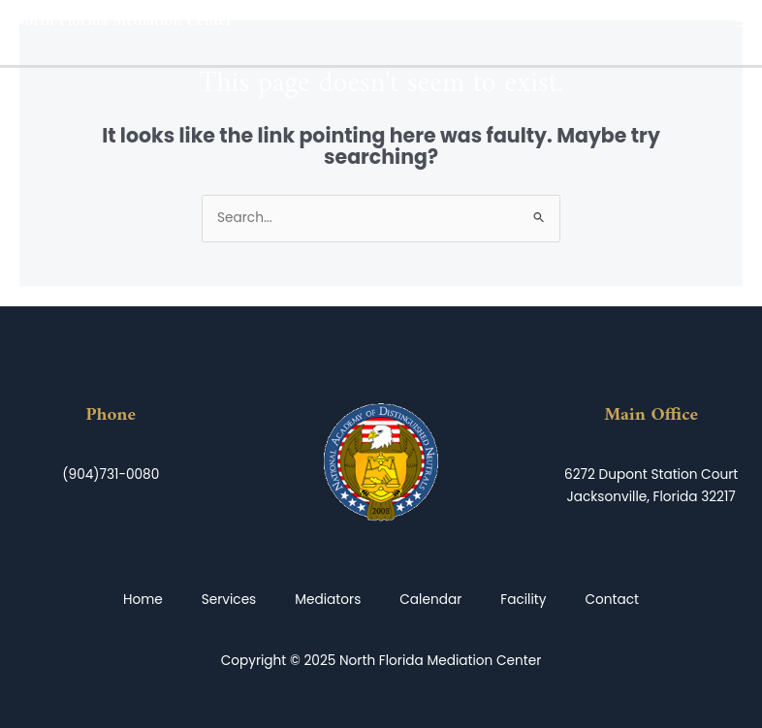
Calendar (430, 599)
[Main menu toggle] (743, 22)
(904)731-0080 (110, 474)
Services (229, 599)
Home (143, 599)
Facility (523, 599)
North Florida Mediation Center (123, 21)
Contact (613, 599)
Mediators (328, 599)
